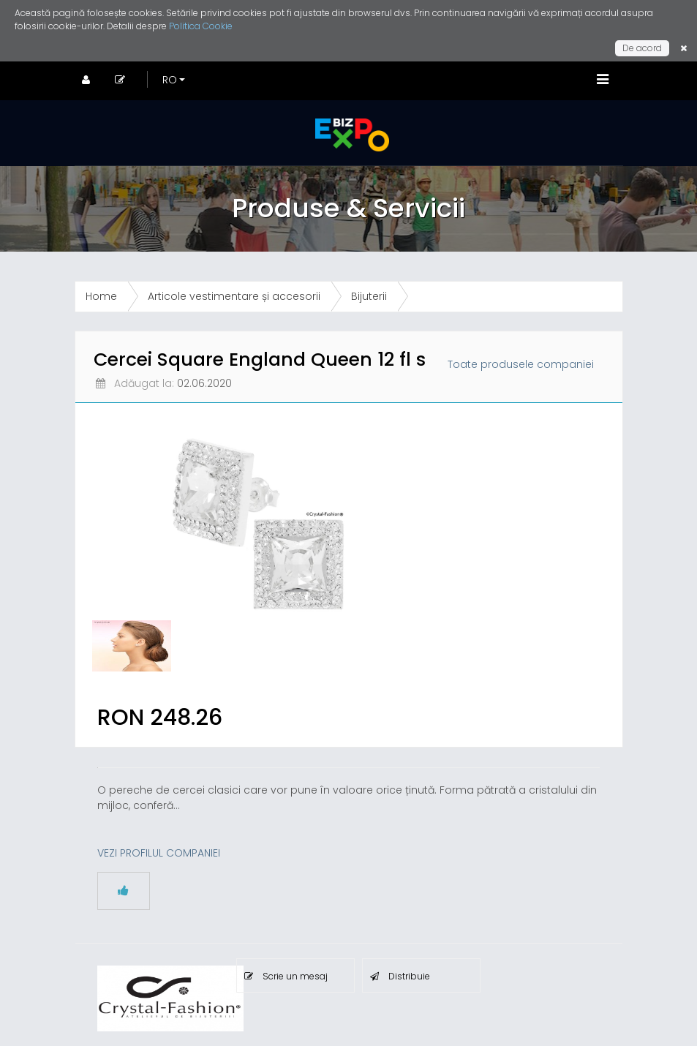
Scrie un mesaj (286, 976)
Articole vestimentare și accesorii (234, 296)
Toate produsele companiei (521, 364)
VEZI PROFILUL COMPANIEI (158, 853)
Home (101, 296)
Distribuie (400, 976)
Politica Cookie (201, 26)
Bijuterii (369, 296)
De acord (642, 48)
